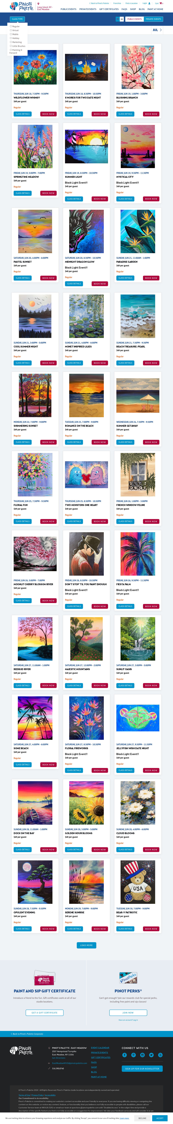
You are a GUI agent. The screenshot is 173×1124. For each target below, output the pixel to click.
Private (153, 19)
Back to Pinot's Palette (100, 3)
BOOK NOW (48, 114)
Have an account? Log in (128, 1020)
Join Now (128, 1012)
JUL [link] (158, 30)
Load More (86, 945)
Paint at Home (155, 9)
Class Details (22, 114)
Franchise (117, 3)
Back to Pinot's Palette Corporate (28, 1034)
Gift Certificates (109, 9)
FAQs (124, 9)
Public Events (68, 9)
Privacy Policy (38, 1095)
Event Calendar (100, 1047)
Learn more (124, 1118)
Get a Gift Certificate (44, 1012)
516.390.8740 (58, 1068)
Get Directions (58, 1058)
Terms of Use (24, 1095)
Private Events (87, 9)
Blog (142, 9)
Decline (142, 1118)
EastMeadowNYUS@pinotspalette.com (69, 1063)
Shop (133, 9)
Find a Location (132, 3)
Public (134, 19)
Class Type (17, 19)
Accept (160, 1118)
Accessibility (50, 1095)
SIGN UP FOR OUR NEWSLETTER (142, 1068)
